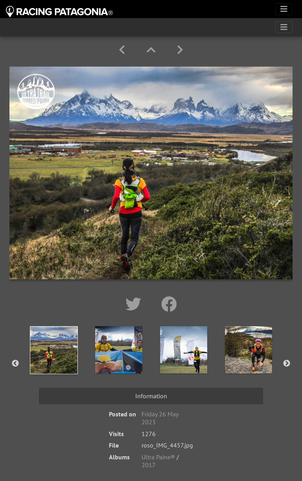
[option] (53, 362)
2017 (149, 465)
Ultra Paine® (158, 457)
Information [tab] (151, 396)
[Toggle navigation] (284, 9)
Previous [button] (15, 364)
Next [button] (287, 364)
